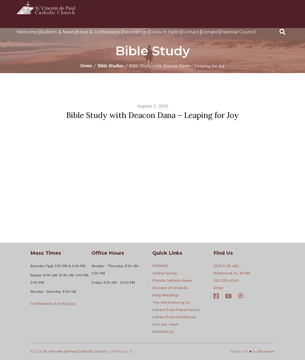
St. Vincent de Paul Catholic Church (75, 351)
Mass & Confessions (98, 32)
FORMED (160, 266)
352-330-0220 (226, 280)
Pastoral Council (238, 32)
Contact (190, 32)
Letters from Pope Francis (176, 310)
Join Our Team (165, 324)
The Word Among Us (171, 302)
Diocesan (266, 351)
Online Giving (164, 273)
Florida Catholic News (172, 280)
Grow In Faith (164, 32)
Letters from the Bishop (174, 317)
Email (218, 288)
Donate (210, 32)
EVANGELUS (163, 332)
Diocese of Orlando (170, 288)
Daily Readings (165, 295)
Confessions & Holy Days (52, 304)
